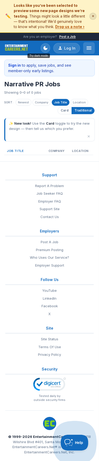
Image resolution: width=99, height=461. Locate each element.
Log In (67, 48)
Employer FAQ (49, 201)
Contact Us (49, 217)
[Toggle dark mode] (45, 48)
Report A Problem (49, 186)
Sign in (14, 65)
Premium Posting (49, 250)
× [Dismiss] (88, 136)
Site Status (49, 339)
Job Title (60, 102)
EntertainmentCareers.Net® (34, 447)
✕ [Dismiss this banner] (93, 16)
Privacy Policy (49, 354)
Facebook (49, 306)
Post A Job (49, 242)
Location (79, 102)
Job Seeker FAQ (49, 193)
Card (65, 110)
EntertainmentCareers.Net (56, 436)
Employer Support (49, 265)
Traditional (83, 110)
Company (41, 102)
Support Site (50, 209)
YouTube (49, 290)
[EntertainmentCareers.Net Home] (16, 48)
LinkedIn (49, 298)
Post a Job (67, 37)
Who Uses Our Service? (49, 257)
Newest (23, 102)
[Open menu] (89, 48)
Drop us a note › (69, 27)
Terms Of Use (49, 347)
